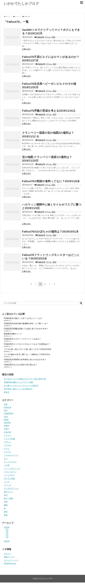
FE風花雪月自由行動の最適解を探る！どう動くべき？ (26, 323)
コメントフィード (11, 560)
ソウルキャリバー (11, 455)
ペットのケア (9, 475)
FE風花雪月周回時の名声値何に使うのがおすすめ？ (25, 360)
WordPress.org (10, 563)
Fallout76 (40, 37)
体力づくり (8, 492)
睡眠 (6, 505)
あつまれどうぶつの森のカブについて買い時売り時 (25, 379)
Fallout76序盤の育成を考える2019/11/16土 (49, 110)
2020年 (7, 527)
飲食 (6, 515)
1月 (7, 537)
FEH (6, 410)
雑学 (6, 512)
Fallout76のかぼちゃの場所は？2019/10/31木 (50, 231)
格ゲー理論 (8, 498)
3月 (7, 532)
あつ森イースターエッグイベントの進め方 (21, 386)
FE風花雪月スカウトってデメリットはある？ (22, 339)
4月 (7, 530)
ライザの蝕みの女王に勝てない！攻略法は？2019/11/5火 (27, 354)
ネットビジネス (10, 462)
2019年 (7, 541)
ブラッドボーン (10, 472)
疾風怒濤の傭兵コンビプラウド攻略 (18, 382)
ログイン (7, 554)
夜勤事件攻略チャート (13, 334)
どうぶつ (7, 435)
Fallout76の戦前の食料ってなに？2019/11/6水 (51, 181)
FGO (6, 417)
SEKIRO (7, 423)
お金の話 (7, 432)
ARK (6, 404)
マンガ (6, 482)
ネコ (6, 459)
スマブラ (7, 452)
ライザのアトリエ (11, 488)
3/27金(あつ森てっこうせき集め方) (18, 389)
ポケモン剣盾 (9, 478)
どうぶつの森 (9, 439)
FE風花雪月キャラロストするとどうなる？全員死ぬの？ (27, 344)
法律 (6, 502)
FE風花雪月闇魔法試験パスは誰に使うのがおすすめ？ (26, 329)
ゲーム (48, 37)
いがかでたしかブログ (21, 3)
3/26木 (6, 392)
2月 (7, 535)
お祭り (6, 429)
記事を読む (26, 49)
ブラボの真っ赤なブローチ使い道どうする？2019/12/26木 (27, 349)
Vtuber (6, 426)
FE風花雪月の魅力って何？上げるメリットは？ (23, 318)
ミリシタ (7, 485)
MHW (6, 420)
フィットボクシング (12, 469)
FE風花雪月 (8, 413)
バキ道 (6, 465)
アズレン (7, 442)
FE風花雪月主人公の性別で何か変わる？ (20, 365)
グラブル (7, 445)
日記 (53, 37)
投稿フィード (9, 557)
